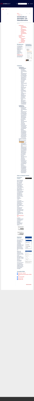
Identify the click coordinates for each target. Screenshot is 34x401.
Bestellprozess (21, 25)
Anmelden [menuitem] (31, 3)
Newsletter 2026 (20, 279)
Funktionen (20, 35)
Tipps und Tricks (20, 278)
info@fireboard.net (20, 54)
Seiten (18, 13)
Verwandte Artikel (21, 42)
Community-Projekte (21, 276)
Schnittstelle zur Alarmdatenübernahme (24, 27)
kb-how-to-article (28, 284)
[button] (28, 4)
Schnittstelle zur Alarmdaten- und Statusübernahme (22, 18)
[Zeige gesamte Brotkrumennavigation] (20, 13)
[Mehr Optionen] (27, 13)
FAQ (6, 9)
